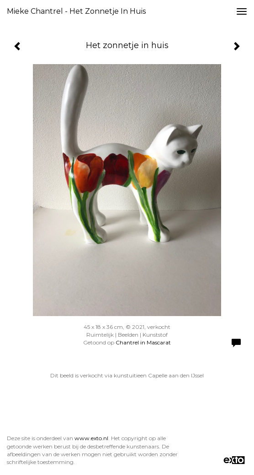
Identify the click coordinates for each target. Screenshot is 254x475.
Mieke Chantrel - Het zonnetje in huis (76, 11)
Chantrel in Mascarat (143, 342)
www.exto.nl (91, 438)
